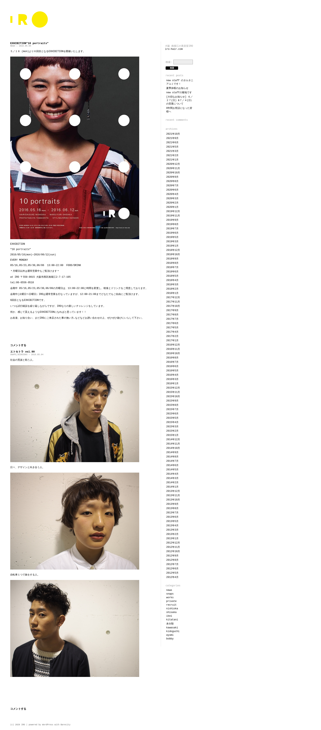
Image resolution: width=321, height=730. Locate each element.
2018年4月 (172, 280)
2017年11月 (173, 301)
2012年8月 (172, 560)
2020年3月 (172, 198)
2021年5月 (172, 147)
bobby (170, 638)
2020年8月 (172, 181)
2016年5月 (172, 370)
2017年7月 (172, 319)
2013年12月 (173, 491)
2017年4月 (172, 332)
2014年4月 (172, 474)
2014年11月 (173, 443)
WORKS (170, 597)
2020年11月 (173, 168)
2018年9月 (172, 258)
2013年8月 (172, 508)
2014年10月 (173, 448)
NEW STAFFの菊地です (179, 92)
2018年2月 (172, 289)
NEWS (12, 46)
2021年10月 (173, 134)
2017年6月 (172, 323)
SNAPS (13, 355)
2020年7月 (172, 185)
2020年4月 (172, 194)
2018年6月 (172, 271)
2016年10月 (173, 353)
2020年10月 (173, 172)
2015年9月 (172, 400)
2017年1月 (172, 340)
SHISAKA (171, 612)
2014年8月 (172, 456)
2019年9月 (172, 220)
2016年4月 (172, 375)
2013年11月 (173, 495)
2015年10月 (173, 396)
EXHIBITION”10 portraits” (29, 43)
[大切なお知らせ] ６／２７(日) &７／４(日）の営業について (179, 100)
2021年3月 (172, 151)
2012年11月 (173, 547)
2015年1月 (172, 435)
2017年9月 (172, 310)
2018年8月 (172, 263)
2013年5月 (172, 521)
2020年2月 (172, 202)
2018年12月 (173, 250)
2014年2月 (172, 482)
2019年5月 (172, 237)
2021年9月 (172, 138)
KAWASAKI (172, 627)
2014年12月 (173, 439)
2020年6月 (172, 190)
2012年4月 (172, 577)
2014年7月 (172, 461)
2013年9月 (172, 504)
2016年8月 (172, 357)
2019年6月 (172, 233)
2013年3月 (172, 530)
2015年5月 (172, 418)
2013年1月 (172, 538)
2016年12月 (173, 344)
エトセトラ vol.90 (22, 351)
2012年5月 (172, 573)
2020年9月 (172, 177)
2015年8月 (172, 405)
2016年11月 (173, 349)
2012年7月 (172, 564)
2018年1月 (172, 293)
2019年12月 (173, 211)
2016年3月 (172, 379)
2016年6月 (172, 366)
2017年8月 (172, 314)
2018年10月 (173, 254)
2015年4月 (172, 422)
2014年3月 (172, 478)
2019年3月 (172, 241)
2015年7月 (172, 409)
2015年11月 (173, 392)
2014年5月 (172, 469)
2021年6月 (172, 142)
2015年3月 (172, 426)
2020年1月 (172, 207)
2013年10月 (173, 499)
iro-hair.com (174, 49)
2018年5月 (172, 276)
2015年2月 (172, 431)
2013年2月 (172, 534)
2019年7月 (172, 228)
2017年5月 (172, 327)
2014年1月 (172, 487)
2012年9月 (172, 555)
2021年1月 (172, 159)
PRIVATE (171, 601)
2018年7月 (172, 267)
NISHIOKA (22, 355)
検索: (169, 62)
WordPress (47, 725)
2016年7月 (172, 362)
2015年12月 (173, 388)
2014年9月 (172, 452)
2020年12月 (173, 164)
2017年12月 (173, 297)
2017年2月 (172, 336)
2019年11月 (173, 215)
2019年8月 (172, 224)
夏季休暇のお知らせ (177, 88)
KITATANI (172, 619)
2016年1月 (172, 383)
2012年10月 (173, 551)
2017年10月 (173, 306)
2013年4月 (172, 525)
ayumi (170, 635)
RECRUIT (171, 605)
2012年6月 (172, 568)
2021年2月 (172, 155)
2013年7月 (172, 512)
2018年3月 (172, 284)
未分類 (170, 623)
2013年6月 (172, 517)
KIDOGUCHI (173, 631)
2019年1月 (172, 245)
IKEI (169, 616)
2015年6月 (172, 413)
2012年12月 (173, 542)
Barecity (65, 725)
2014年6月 (172, 465)
